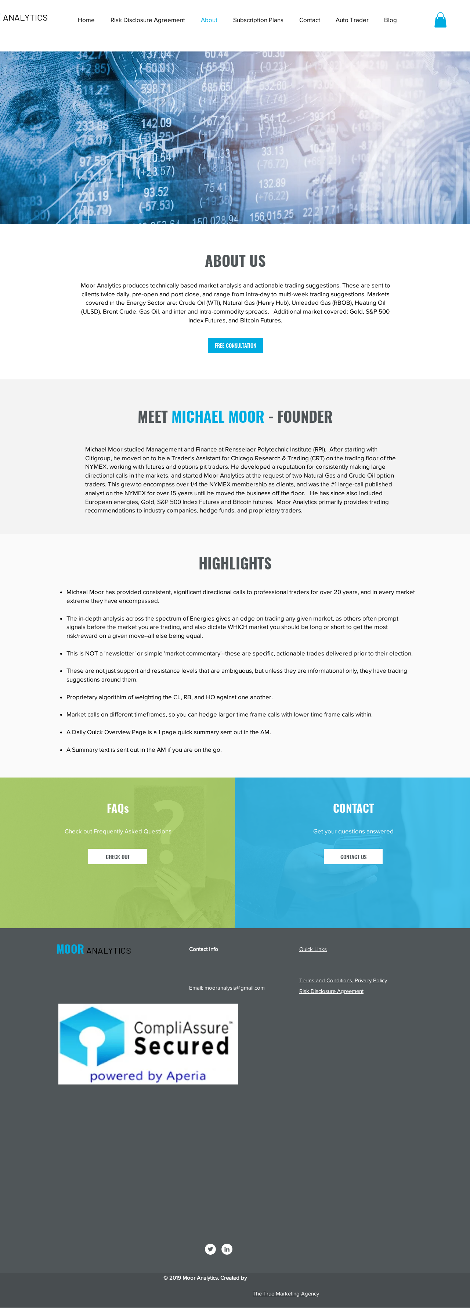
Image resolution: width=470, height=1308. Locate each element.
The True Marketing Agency (286, 1293)
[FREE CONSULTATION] (235, 345)
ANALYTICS (25, 17)
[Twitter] (210, 1249)
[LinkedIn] (226, 1249)
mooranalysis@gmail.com (235, 987)
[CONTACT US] (353, 856)
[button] (440, 20)
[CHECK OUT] (117, 856)
